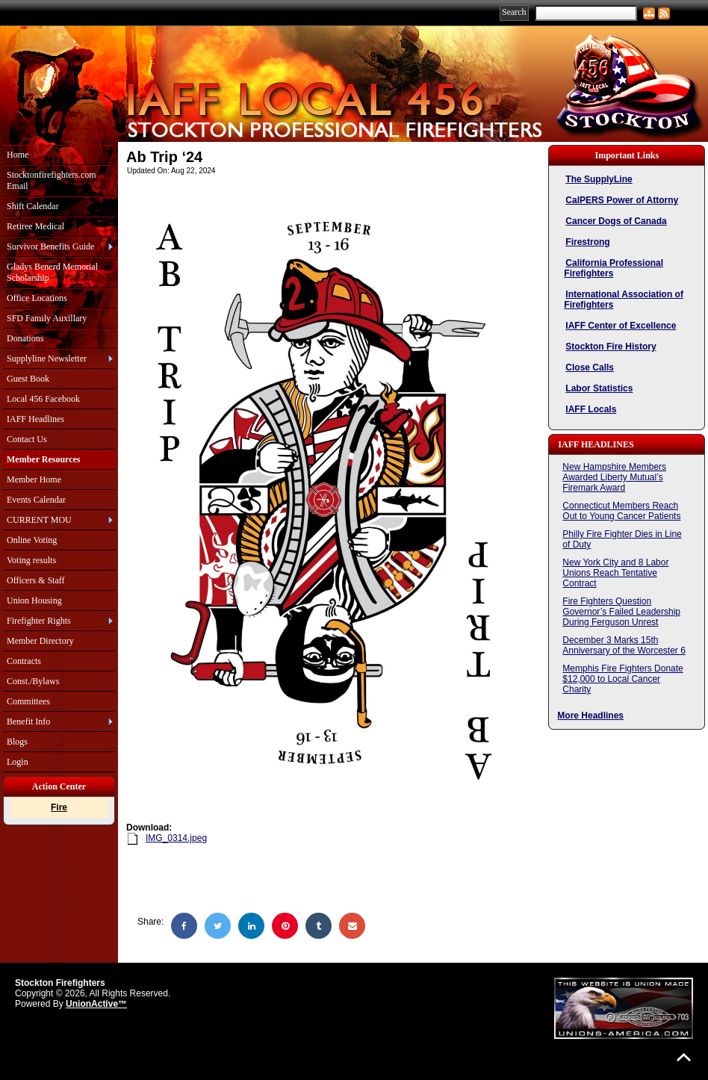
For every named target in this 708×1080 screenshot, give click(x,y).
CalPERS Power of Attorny (621, 200)
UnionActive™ (96, 1004)
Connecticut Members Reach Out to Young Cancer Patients (621, 510)
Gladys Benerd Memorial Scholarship (52, 272)
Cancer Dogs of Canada (615, 221)
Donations (25, 338)
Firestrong (587, 242)
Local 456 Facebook (43, 399)
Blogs (17, 741)
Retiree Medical (35, 226)
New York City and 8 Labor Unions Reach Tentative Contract (615, 573)
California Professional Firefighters (613, 268)
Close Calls (589, 367)
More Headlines (590, 715)
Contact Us (27, 439)
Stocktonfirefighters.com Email (51, 180)
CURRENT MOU (39, 520)
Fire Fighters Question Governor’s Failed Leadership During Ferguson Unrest (621, 611)
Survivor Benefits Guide (50, 246)
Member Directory (40, 641)
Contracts (24, 661)
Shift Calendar (33, 206)
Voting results (31, 560)
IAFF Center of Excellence (620, 325)
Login (17, 762)
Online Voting (32, 540)
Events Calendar (36, 499)
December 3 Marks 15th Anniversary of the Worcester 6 (624, 645)
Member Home (34, 479)
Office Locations (37, 298)
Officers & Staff (36, 580)
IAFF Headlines (35, 419)
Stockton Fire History (610, 346)
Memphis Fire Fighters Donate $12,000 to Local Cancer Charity (622, 679)
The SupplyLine (598, 179)
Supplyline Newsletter (47, 358)
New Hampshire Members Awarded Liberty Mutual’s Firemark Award (614, 477)
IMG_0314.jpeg (176, 838)
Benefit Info (28, 721)
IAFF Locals (590, 409)
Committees (28, 701)
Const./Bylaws (33, 681)
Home (17, 154)
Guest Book (28, 378)
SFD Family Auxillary (47, 318)
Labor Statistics (599, 388)
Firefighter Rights (39, 620)
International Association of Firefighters (623, 299)
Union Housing (34, 600)
